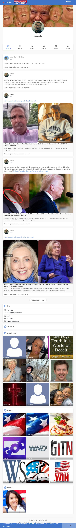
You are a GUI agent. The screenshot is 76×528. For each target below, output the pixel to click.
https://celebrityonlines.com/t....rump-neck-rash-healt (31, 171)
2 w (10, 96)
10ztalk (38, 36)
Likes (9, 410)
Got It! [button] (69, 525)
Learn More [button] (6, 526)
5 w (10, 162)
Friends (9, 333)
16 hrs (11, 59)
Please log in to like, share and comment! (17, 67)
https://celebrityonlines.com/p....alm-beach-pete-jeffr (20, 101)
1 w (10, 75)
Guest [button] (69, 1)
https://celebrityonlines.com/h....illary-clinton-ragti (19, 237)
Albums (9, 326)
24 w (11, 232)
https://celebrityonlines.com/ (14, 312)
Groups (9, 487)
